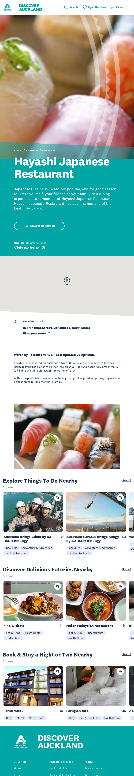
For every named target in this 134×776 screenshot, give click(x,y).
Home (17, 768)
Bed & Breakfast (89, 718)
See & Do (11, 548)
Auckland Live (58, 768)
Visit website (30, 247)
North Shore (13, 638)
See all (126, 480)
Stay (9, 718)
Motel (20, 718)
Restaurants (48, 150)
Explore (18, 150)
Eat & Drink (32, 150)
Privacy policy (93, 768)
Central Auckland (16, 553)
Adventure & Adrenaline (37, 548)
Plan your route (37, 333)
